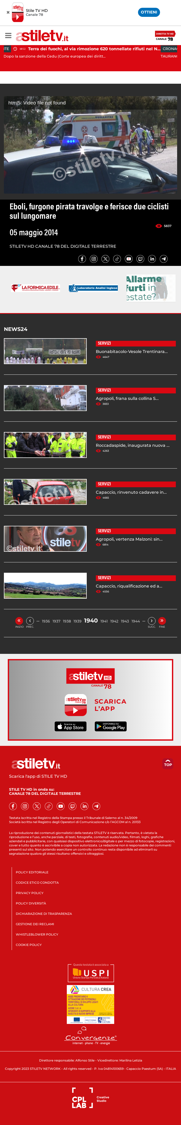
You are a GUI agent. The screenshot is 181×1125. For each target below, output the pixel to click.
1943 (125, 621)
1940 (91, 620)
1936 (46, 621)
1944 (136, 621)
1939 (78, 621)
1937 (56, 621)
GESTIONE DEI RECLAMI (35, 924)
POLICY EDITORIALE (32, 872)
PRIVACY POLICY (30, 893)
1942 (114, 621)
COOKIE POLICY (29, 945)
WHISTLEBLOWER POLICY (37, 934)
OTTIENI (149, 12)
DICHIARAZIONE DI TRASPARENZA (44, 914)
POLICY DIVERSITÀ (31, 903)
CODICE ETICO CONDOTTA (37, 883)
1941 (104, 621)
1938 (67, 621)
